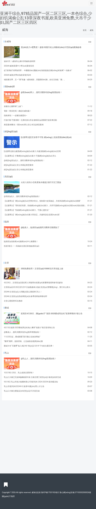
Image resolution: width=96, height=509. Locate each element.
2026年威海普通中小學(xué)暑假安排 (19, 66)
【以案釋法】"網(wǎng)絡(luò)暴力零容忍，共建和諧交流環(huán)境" (32, 215)
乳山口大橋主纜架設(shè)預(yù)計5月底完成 (22, 391)
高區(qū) (9, 176)
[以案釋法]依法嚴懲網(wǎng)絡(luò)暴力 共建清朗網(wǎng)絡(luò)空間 (32, 151)
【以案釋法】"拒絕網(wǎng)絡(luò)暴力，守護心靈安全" (26, 210)
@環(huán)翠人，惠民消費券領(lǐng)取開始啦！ (41, 92)
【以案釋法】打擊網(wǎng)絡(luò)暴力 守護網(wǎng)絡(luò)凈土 (30, 156)
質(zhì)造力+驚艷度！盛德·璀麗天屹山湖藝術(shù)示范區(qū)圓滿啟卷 (51, 47)
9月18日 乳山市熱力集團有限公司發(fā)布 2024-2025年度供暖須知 (31, 382)
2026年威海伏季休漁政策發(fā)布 (17, 75)
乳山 (7, 353)
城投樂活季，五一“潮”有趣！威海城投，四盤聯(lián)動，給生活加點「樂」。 (35, 80)
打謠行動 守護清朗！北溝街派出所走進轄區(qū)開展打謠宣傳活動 (30, 120)
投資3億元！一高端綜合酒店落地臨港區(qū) (21, 246)
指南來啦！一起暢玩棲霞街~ (15, 115)
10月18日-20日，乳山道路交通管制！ (19, 373)
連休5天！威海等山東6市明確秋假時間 (19, 61)
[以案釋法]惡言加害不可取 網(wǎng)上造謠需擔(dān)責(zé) (46, 137)
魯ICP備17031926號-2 (50, 492)
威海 (91, 30)
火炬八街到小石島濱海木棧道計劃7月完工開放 (41, 182)
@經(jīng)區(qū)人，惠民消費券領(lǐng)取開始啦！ (24, 160)
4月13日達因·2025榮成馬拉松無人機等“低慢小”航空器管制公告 (29, 327)
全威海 (8, 41)
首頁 (84, 30)
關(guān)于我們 (8, 496)
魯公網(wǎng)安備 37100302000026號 (75, 492)
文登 (7, 263)
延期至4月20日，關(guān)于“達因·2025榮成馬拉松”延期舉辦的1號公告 (51, 313)
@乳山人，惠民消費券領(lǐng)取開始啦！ (39, 358)
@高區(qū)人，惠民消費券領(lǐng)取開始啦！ (22, 196)
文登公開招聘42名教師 (13, 301)
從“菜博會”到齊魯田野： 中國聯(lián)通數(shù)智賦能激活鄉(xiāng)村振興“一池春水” (38, 70)
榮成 (7, 307)
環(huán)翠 (10, 86)
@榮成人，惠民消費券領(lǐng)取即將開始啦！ (22, 332)
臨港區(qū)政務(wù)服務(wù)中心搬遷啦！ (21, 241)
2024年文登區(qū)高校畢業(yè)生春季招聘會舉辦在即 (25, 296)
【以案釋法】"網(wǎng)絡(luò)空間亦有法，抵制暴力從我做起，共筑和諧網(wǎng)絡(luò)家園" (42, 201)
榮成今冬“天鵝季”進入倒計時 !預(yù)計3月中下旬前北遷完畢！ (29, 346)
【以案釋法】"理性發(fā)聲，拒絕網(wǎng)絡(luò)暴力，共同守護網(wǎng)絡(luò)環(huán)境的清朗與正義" (47, 205)
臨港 (7, 221)
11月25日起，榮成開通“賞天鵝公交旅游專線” (22, 337)
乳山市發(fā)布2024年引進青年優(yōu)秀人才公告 (24, 386)
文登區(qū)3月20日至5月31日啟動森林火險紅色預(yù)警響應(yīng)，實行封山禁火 (37, 287)
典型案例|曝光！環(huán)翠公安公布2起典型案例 (24, 125)
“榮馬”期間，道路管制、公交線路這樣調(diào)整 (23, 341)
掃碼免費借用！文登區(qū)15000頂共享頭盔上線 (42, 268)
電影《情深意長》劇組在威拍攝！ (17, 111)
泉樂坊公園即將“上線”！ (13, 106)
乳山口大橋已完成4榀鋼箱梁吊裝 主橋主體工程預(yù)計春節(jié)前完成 (32, 377)
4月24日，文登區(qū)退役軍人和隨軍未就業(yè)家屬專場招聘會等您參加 (33, 283)
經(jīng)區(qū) (11, 131)
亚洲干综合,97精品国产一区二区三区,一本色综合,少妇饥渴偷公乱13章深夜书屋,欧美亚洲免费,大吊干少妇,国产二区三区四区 (46, 18)
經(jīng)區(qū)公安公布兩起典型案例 (18, 165)
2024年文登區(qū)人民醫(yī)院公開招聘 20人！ (23, 292)
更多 (89, 42)
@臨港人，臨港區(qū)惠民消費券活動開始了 (40, 227)
